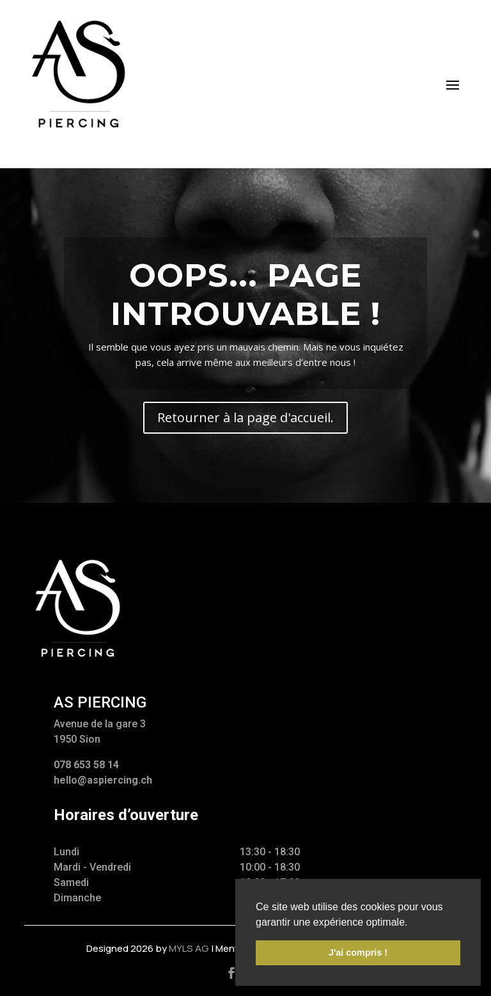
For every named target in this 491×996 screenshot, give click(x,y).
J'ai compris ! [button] (358, 952)
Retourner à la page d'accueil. (245, 417)
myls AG (189, 948)
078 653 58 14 (86, 765)
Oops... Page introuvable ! (245, 294)
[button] (412, 923)
